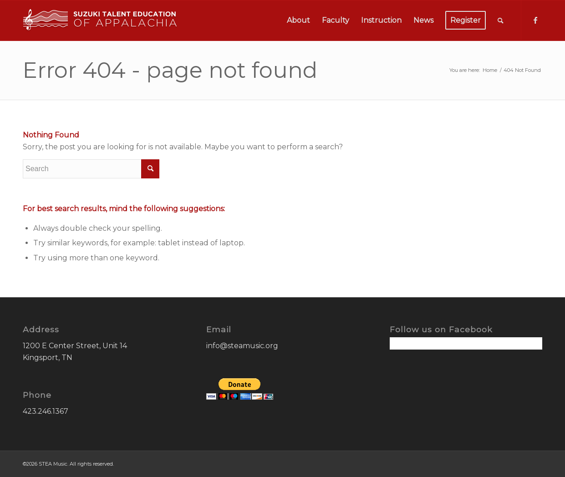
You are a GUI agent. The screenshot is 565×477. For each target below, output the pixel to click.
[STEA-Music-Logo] (100, 20)
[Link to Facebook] (535, 20)
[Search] (500, 20)
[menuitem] (298, 20)
